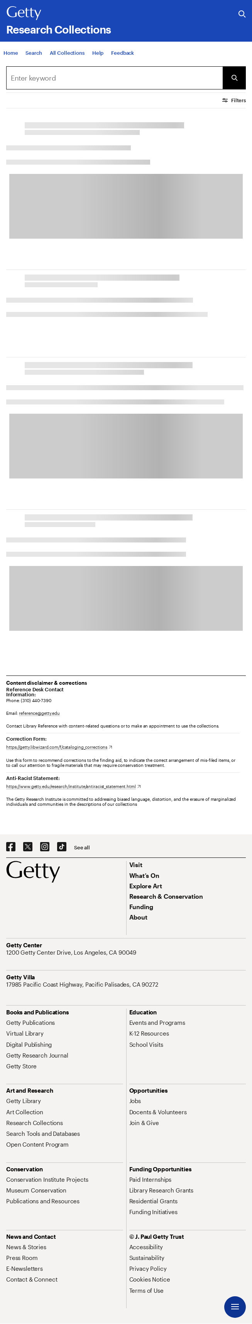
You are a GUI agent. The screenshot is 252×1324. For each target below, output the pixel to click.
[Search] (33, 53)
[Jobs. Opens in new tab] (135, 1100)
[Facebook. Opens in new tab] (10, 847)
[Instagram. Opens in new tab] (44, 847)
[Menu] (235, 1307)
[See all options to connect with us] (82, 847)
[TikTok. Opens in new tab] (61, 847)
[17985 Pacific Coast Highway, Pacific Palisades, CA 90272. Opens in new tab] (83, 984)
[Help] (97, 53)
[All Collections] (67, 53)
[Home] (10, 53)
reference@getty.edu (39, 713)
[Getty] (24, 13)
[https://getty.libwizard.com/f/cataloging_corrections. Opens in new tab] (59, 747)
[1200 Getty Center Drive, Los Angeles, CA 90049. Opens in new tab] (72, 952)
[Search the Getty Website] (242, 14)
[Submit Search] (234, 77)
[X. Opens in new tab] (27, 847)
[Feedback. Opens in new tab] (122, 53)
